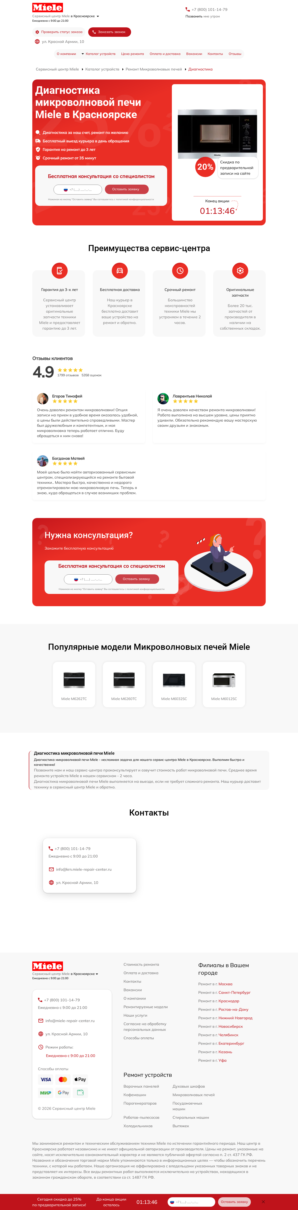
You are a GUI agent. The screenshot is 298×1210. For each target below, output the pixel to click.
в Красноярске (85, 16)
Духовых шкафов (189, 1086)
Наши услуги (135, 1015)
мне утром (203, 16)
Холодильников (138, 1125)
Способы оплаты (139, 1038)
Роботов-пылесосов (141, 1117)
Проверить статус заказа (59, 32)
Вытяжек (181, 1125)
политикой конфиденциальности (135, 199)
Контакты (215, 54)
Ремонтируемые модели (146, 1006)
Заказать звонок (108, 32)
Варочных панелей (141, 1086)
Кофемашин (135, 1094)
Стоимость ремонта (141, 964)
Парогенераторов (140, 1103)
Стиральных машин (191, 1117)
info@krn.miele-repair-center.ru (80, 869)
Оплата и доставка (165, 54)
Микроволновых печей (194, 1094)
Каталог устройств (101, 54)
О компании (66, 54)
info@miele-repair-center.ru (66, 1021)
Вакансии (194, 54)
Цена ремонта (132, 54)
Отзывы (235, 54)
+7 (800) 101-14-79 (210, 9)
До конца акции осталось (111, 1202)
